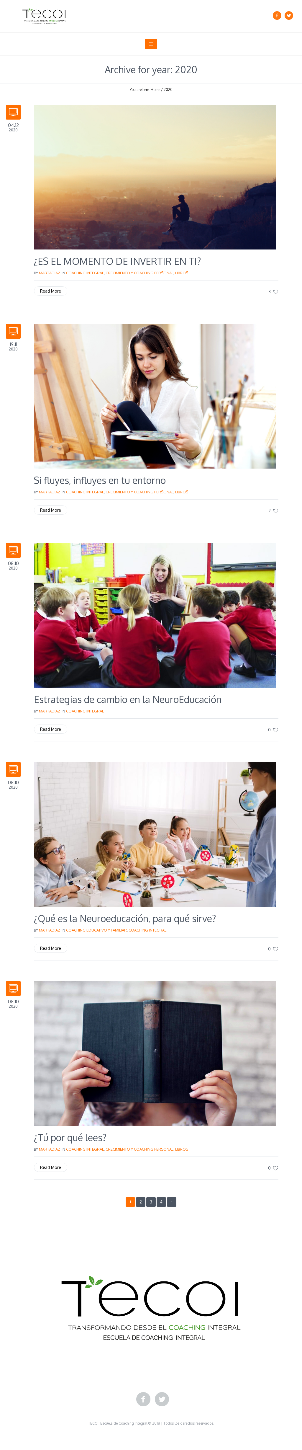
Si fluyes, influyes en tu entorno (100, 480)
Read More (50, 290)
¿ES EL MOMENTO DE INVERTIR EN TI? (117, 261)
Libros (181, 272)
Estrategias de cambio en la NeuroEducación (127, 699)
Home (155, 89)
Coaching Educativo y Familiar (96, 930)
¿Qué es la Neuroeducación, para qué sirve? (125, 918)
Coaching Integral (85, 272)
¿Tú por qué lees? (70, 1137)
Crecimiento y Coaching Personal (139, 272)
